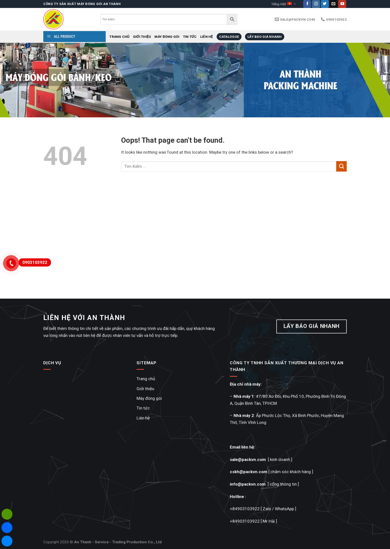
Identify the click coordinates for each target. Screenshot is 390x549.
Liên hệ (206, 37)
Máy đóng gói (166, 37)
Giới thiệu (142, 37)
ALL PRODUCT (61, 36)
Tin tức (190, 37)
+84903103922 (245, 508)
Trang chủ (119, 37)
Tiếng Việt (283, 3)
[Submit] (341, 166)
